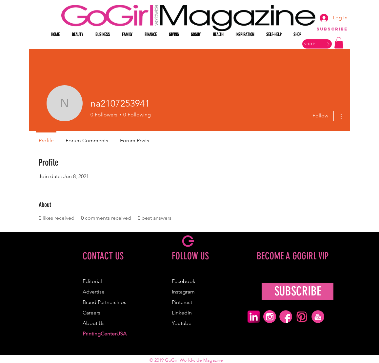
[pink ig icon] (269, 316)
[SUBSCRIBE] (297, 291)
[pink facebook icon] (285, 316)
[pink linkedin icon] (253, 316)
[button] (78, 35)
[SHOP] (317, 44)
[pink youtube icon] (317, 316)
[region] (332, 32)
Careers (91, 313)
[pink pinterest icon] (301, 316)
